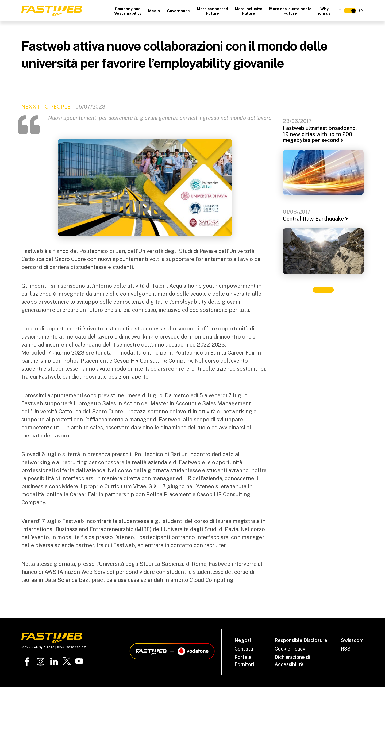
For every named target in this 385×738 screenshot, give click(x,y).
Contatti (243, 649)
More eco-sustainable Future (290, 11)
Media (154, 11)
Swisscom (352, 640)
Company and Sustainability (127, 11)
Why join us (324, 11)
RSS (346, 649)
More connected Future (212, 11)
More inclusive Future (248, 11)
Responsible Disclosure (301, 640)
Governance (178, 11)
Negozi (242, 640)
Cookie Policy (290, 649)
